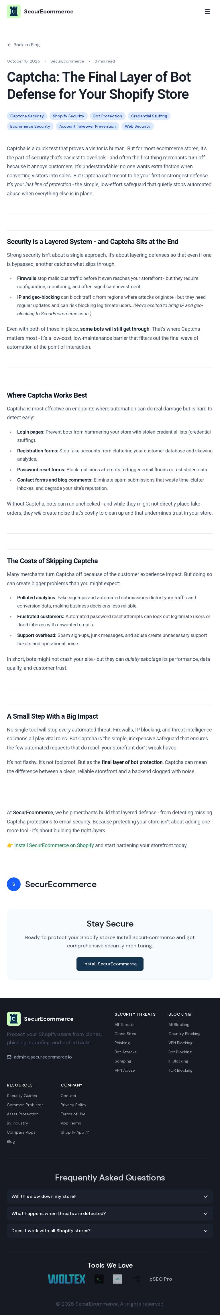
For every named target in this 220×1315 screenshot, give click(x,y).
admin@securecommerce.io (43, 1057)
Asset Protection (23, 1113)
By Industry (17, 1123)
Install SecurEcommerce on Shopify (54, 845)
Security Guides (22, 1095)
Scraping (123, 1061)
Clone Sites (125, 1033)
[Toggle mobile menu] (207, 11)
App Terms (71, 1123)
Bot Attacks (126, 1052)
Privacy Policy (74, 1104)
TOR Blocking (180, 1070)
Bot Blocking (180, 1052)
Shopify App (75, 1132)
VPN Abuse (125, 1070)
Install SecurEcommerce (110, 964)
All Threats (124, 1024)
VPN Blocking (180, 1042)
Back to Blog (23, 45)
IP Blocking (178, 1061)
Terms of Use (73, 1113)
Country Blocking (184, 1033)
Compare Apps (21, 1132)
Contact (68, 1095)
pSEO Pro (161, 1279)
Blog (11, 1141)
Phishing (122, 1042)
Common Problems (25, 1104)
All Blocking (178, 1024)
